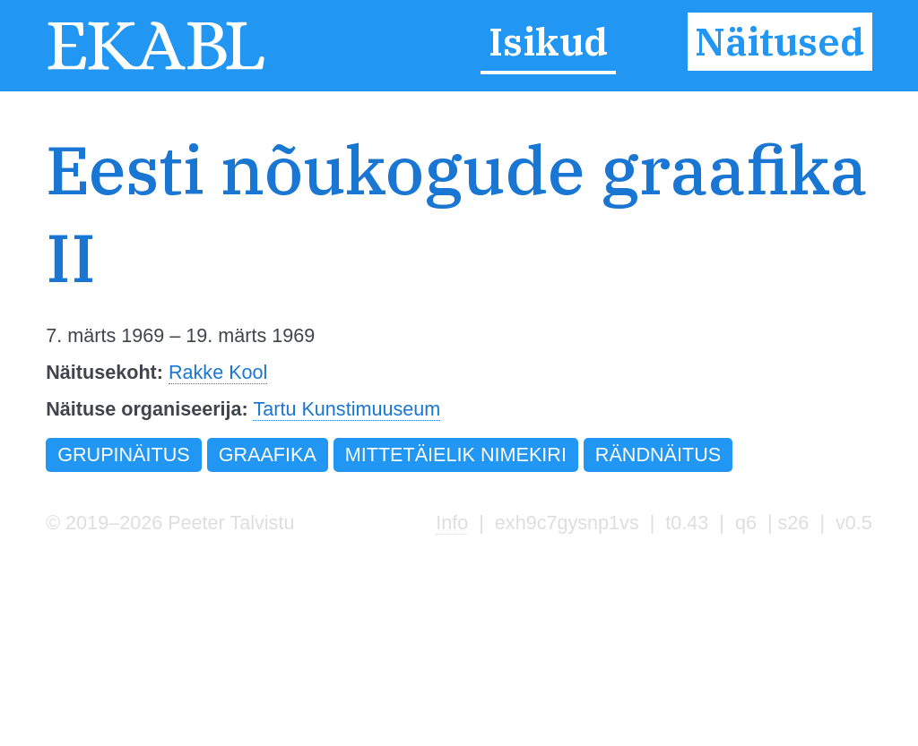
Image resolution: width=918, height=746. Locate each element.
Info (452, 522)
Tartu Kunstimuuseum (346, 409)
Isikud (548, 42)
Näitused (779, 42)
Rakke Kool (218, 372)
